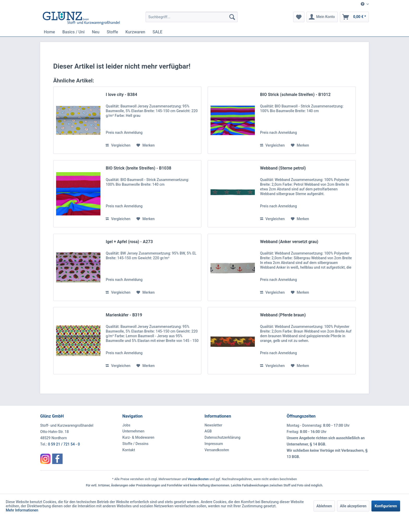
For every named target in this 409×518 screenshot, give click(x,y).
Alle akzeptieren (353, 506)
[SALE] (157, 32)
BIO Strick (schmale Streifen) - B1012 (295, 94)
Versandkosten (216, 450)
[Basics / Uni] (73, 32)
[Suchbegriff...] (192, 17)
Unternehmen (133, 431)
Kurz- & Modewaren (138, 437)
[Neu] (95, 32)
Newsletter (213, 425)
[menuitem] (363, 4)
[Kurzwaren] (135, 32)
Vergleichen (118, 145)
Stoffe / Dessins (135, 444)
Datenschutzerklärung (222, 437)
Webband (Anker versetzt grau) (289, 241)
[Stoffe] (112, 32)
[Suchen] (232, 17)
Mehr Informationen (22, 510)
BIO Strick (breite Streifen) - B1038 (138, 168)
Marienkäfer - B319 (124, 314)
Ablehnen (324, 506)
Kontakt (128, 450)
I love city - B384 (121, 94)
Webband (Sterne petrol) (283, 168)
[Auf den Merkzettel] (145, 145)
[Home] (49, 32)
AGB (208, 431)
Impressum (213, 444)
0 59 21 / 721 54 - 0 (64, 444)
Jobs (126, 425)
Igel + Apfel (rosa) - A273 (129, 241)
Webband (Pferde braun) (283, 314)
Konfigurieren (386, 506)
